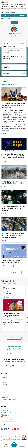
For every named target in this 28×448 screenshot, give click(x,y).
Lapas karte (5, 397)
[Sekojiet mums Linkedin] (5, 429)
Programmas (5, 382)
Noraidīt (7, 15)
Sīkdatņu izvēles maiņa (7, 402)
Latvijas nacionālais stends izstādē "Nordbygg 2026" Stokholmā (11, 315)
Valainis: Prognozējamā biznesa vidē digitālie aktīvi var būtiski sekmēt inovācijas (13, 208)
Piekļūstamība (5, 395)
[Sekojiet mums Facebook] (2, 429)
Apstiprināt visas (21, 15)
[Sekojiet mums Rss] (18, 429)
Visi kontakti (9, 420)
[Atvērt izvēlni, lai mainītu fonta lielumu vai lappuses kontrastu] (22, 445)
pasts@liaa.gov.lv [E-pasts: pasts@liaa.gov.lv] (7, 410)
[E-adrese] (4, 415)
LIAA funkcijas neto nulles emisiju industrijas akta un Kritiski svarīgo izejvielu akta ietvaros (12, 235)
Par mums (4, 384)
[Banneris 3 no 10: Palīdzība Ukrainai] (14, 348)
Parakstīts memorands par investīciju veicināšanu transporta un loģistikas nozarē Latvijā (13, 105)
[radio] (5, 365)
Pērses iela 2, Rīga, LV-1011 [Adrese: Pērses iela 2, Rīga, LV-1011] (10, 412)
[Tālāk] (25, 348)
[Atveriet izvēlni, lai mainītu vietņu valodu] (6, 445)
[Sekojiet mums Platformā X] (9, 429)
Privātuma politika (6, 392)
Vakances (4, 377)
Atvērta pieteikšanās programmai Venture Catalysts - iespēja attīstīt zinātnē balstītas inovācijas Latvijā (12, 156)
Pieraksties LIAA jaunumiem (9, 399)
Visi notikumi (14, 338)
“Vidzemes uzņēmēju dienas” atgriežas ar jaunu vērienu (11, 261)
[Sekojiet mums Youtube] (15, 429)
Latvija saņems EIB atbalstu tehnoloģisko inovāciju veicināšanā (12, 182)
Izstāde (5, 327)
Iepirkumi (4, 380)
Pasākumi (11, 265)
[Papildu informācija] (8, 415)
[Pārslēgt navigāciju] (14, 444)
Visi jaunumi (14, 272)
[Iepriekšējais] (2, 348)
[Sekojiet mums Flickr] (12, 429)
